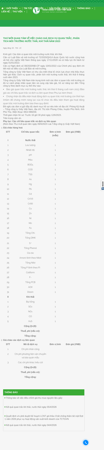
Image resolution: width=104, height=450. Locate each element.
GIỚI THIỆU (13, 8)
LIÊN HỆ (5, 11)
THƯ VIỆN (18, 11)
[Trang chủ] (2, 8)
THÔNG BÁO (85, 8)
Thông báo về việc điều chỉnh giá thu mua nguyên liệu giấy (34, 398)
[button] (19, 8)
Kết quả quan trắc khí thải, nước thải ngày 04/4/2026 (31, 425)
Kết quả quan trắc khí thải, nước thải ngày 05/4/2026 (31, 407)
